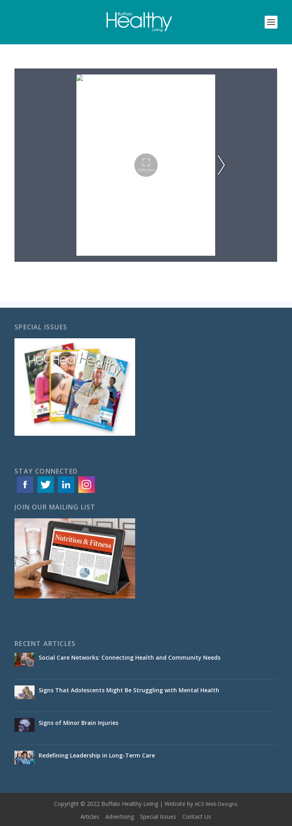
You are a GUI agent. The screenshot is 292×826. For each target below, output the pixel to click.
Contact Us (196, 816)
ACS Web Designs (216, 803)
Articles (89, 816)
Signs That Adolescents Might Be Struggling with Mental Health (129, 690)
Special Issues (158, 816)
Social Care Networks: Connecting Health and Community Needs (130, 657)
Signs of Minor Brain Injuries (80, 723)
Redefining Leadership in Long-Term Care (97, 755)
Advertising (119, 816)
